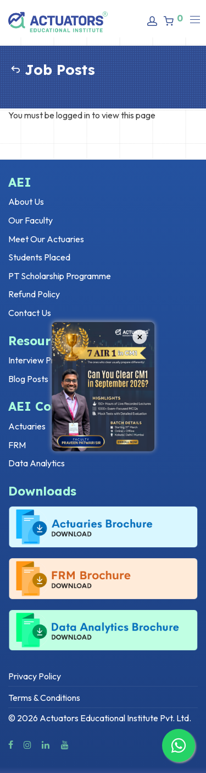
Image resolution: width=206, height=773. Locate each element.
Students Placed (39, 257)
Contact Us (29, 312)
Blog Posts (28, 378)
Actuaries (27, 426)
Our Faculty (30, 220)
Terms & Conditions (44, 697)
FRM (17, 444)
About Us (26, 201)
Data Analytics (36, 463)
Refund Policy (34, 294)
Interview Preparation (49, 360)
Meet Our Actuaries (46, 238)
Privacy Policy (34, 676)
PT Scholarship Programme (59, 275)
